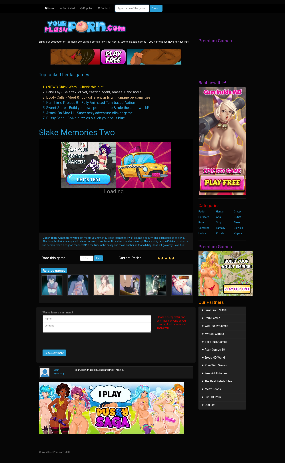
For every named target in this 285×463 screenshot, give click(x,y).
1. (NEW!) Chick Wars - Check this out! (73, 87)
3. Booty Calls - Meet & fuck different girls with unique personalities (96, 97)
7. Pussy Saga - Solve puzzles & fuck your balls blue (84, 118)
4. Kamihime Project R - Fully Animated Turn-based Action (89, 102)
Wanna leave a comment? (58, 312)
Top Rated (67, 8)
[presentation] (70, 342)
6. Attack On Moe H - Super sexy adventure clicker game (88, 113)
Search (156, 8)
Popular (86, 8)
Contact (104, 8)
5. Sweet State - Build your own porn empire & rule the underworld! (96, 108)
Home (49, 8)
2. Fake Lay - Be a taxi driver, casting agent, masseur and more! (92, 92)
